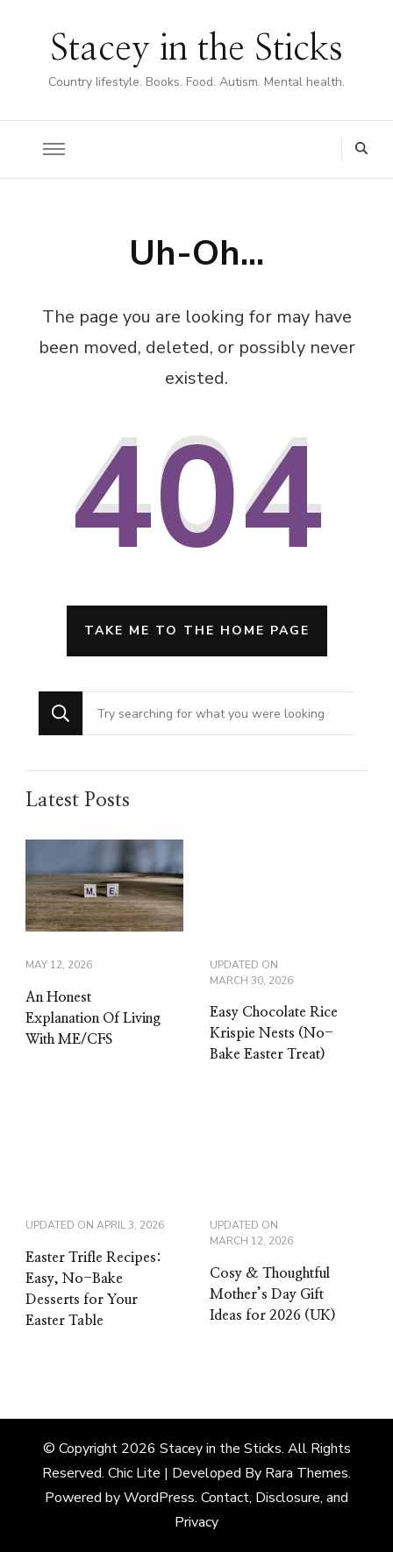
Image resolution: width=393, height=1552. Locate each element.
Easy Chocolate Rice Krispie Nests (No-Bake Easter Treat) (274, 1033)
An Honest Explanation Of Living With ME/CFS (93, 1018)
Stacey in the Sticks (196, 49)
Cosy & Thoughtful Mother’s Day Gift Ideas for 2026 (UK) (273, 1294)
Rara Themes (306, 1473)
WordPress (159, 1497)
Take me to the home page (197, 630)
